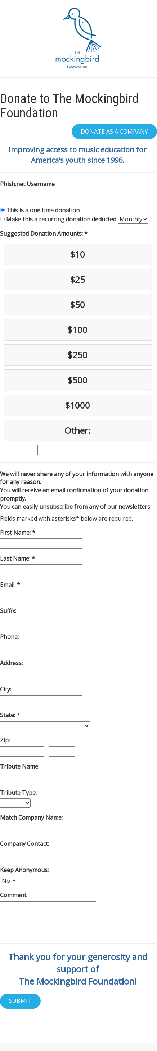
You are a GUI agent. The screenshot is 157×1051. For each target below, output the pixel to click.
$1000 (77, 405)
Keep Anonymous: (24, 870)
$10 (77, 254)
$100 (78, 330)
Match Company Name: (31, 817)
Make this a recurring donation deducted (61, 219)
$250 (78, 355)
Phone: (9, 637)
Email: (8, 585)
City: (5, 689)
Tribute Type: (18, 793)
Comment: (13, 895)
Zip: (5, 740)
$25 (77, 279)
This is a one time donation (43, 210)
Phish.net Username (27, 184)
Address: (11, 663)
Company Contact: (24, 844)
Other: (77, 430)
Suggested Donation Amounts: (42, 234)
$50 (77, 304)
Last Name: (16, 558)
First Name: (16, 532)
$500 (78, 380)
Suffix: (8, 611)
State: (8, 715)
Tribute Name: (19, 766)
